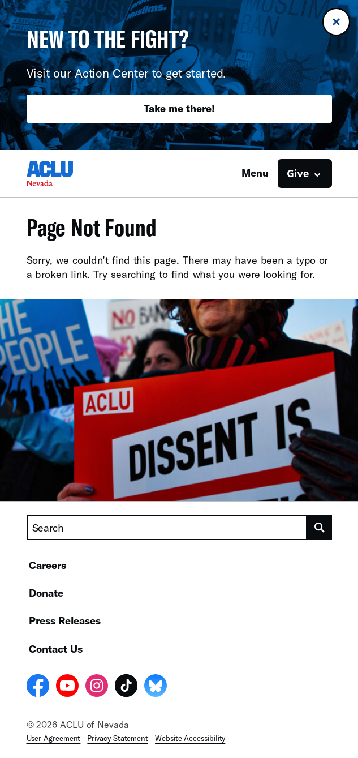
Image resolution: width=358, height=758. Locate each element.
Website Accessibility (190, 738)
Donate (46, 592)
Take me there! (179, 108)
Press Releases (65, 620)
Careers (47, 565)
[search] (319, 527)
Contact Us (56, 649)
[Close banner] (336, 22)
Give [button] (298, 173)
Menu (255, 172)
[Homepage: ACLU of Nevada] (66, 173)
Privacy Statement (117, 738)
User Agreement (54, 738)
